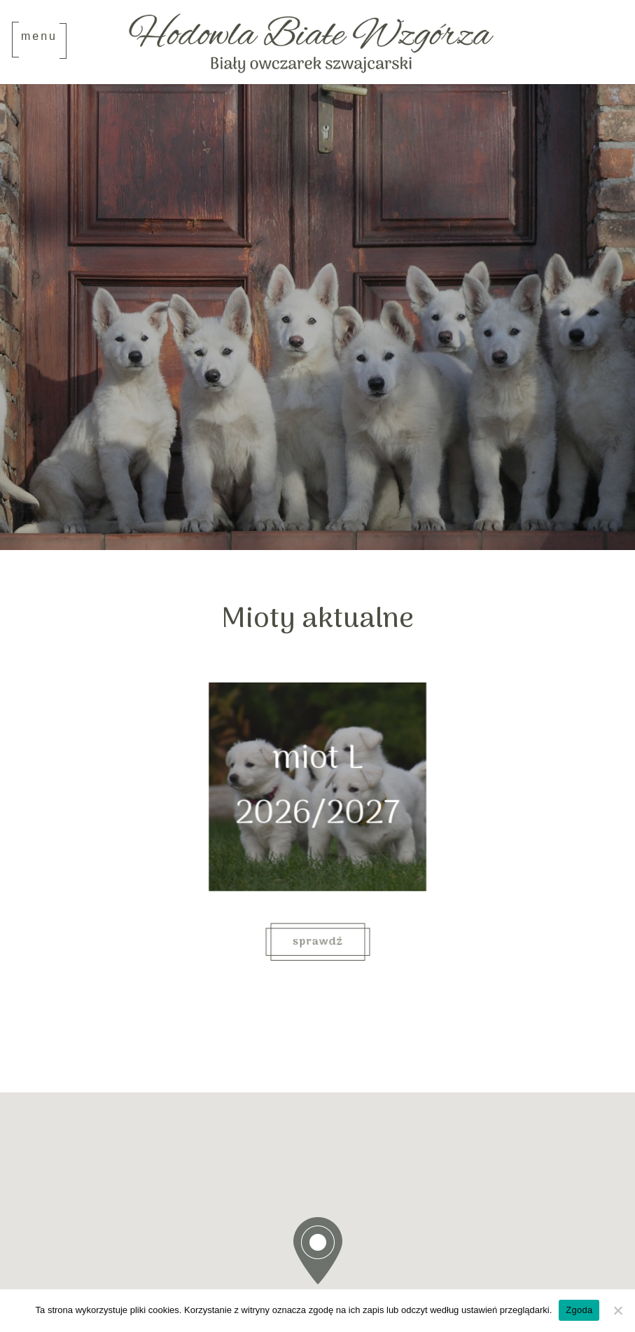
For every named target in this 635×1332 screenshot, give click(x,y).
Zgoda (579, 1310)
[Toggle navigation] (39, 40)
